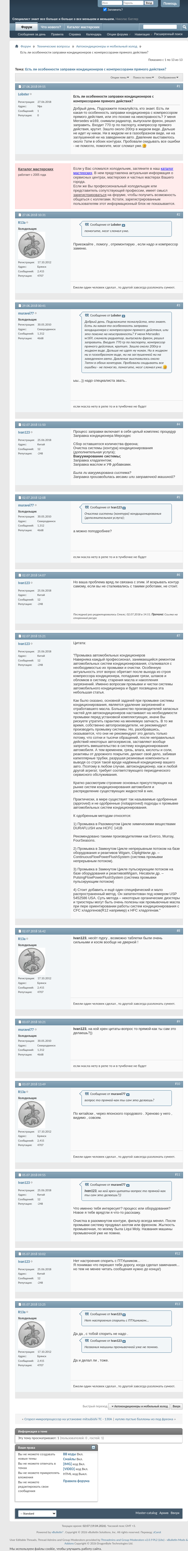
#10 (177, 1084)
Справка (75, 34)
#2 (178, 214)
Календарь (94, 34)
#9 (178, 1021)
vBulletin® (58, 1532)
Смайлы (69, 1459)
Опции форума (117, 34)
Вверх (176, 1406)
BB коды (69, 1454)
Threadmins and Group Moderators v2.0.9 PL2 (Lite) (132, 1540)
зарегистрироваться (89, 195)
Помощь (170, 3)
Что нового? (51, 27)
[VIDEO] (69, 1469)
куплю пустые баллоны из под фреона (144, 1419)
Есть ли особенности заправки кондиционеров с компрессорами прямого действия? (95, 69)
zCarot (157, 1532)
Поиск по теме (142, 77)
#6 (178, 575)
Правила (57, 34)
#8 (178, 931)
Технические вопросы (53, 46)
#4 (178, 424)
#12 (177, 1253)
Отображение (167, 77)
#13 (177, 1304)
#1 (178, 86)
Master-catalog (146, 1513)
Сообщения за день (32, 34)
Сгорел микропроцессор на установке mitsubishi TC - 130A (68, 1419)
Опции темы (119, 77)
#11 (177, 1174)
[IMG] (67, 1464)
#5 (178, 497)
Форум (26, 27)
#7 (178, 636)
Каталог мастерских (83, 27)
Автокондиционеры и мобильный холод (107, 46)
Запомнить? (113, 9)
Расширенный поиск (168, 34)
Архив (164, 1513)
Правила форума (76, 1481)
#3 (178, 305)
